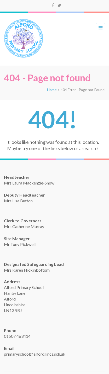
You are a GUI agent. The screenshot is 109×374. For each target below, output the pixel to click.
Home (52, 89)
